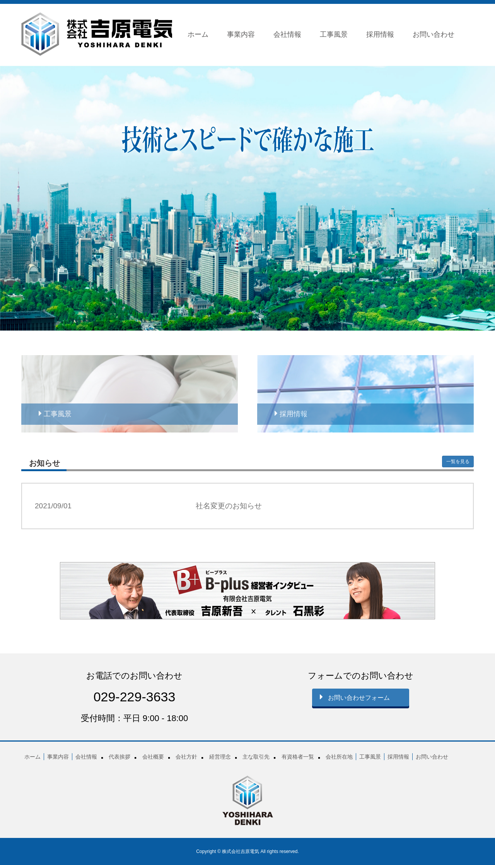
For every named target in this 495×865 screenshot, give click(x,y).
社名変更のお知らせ (229, 506)
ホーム (198, 34)
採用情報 (380, 34)
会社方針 (186, 757)
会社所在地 (339, 757)
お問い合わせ (433, 34)
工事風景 (334, 34)
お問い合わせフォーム (355, 696)
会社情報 (287, 34)
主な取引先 (256, 757)
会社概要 (153, 757)
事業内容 (241, 34)
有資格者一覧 (298, 757)
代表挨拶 (119, 757)
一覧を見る (457, 461)
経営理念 (220, 757)
